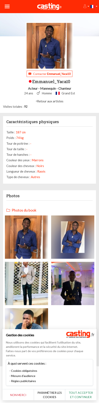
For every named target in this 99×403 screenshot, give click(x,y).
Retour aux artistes (50, 101)
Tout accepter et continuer (81, 395)
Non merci (18, 395)
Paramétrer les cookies (49, 395)
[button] (86, 6)
